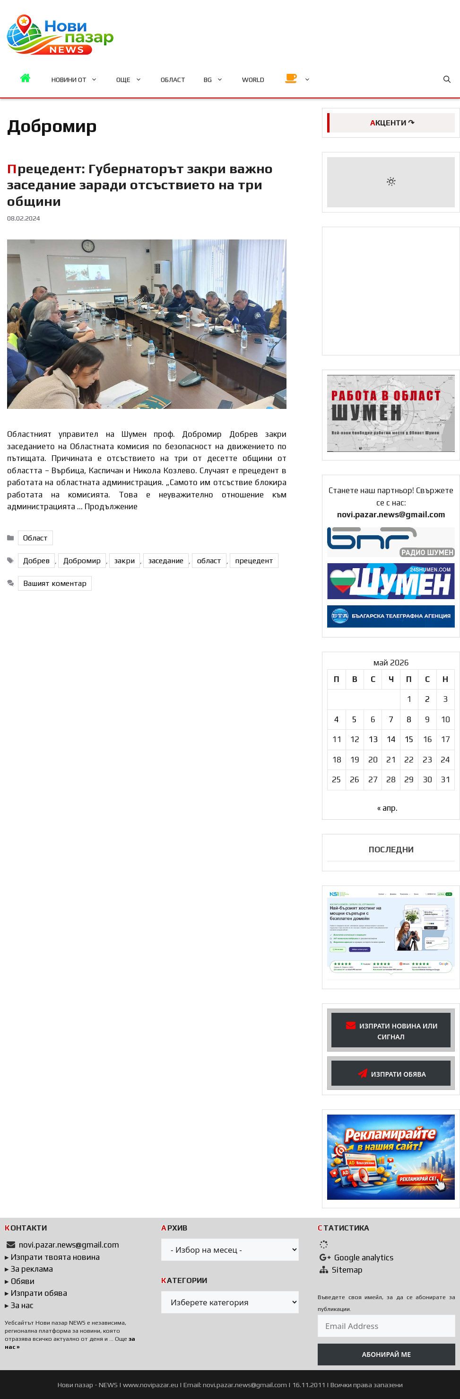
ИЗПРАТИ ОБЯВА (391, 1073)
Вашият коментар (55, 583)
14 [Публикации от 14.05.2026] (391, 739)
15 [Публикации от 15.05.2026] (409, 739)
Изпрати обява (39, 1293)
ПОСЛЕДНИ (391, 849)
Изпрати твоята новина (55, 1257)
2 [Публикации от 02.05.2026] (427, 699)
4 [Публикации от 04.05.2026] (336, 719)
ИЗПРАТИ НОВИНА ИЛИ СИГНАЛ (390, 1029)
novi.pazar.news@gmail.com (69, 1244)
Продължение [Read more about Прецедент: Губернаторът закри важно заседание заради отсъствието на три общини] (111, 506)
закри (124, 560)
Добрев (36, 560)
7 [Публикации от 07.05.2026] (391, 719)
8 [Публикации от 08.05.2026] (409, 719)
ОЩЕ (133, 79)
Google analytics (363, 1257)
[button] (447, 79)
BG (218, 79)
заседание (165, 560)
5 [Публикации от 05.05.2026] (354, 719)
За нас (22, 1305)
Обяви (23, 1281)
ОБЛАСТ (173, 79)
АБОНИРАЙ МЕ (386, 1354)
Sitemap (347, 1270)
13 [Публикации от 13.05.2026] (373, 739)
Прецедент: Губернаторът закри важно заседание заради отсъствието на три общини (140, 184)
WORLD (253, 79)
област (209, 560)
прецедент (254, 560)
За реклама (32, 1269)
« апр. (387, 808)
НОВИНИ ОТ (79, 79)
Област (35, 537)
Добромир (82, 560)
